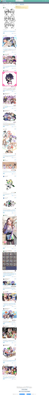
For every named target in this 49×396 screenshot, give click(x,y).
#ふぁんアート (13, 90)
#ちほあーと (14, 322)
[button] (17, 4)
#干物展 (8, 275)
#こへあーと (8, 155)
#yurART (4, 210)
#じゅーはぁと (5, 31)
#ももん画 (10, 377)
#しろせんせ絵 (6, 66)
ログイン (28, 387)
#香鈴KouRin (6, 107)
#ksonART (5, 90)
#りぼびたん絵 (10, 210)
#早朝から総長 (12, 360)
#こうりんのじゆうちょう (6, 194)
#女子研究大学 (11, 31)
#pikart (5, 210)
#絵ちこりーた (10, 66)
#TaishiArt (6, 49)
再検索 (24, 389)
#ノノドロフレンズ (5, 155)
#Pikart (9, 288)
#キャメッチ (8, 31)
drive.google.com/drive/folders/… (6, 273)
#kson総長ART (8, 322)
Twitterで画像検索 (24, 391)
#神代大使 (7, 341)
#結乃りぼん (5, 304)
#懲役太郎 (10, 275)
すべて (3, 4)
